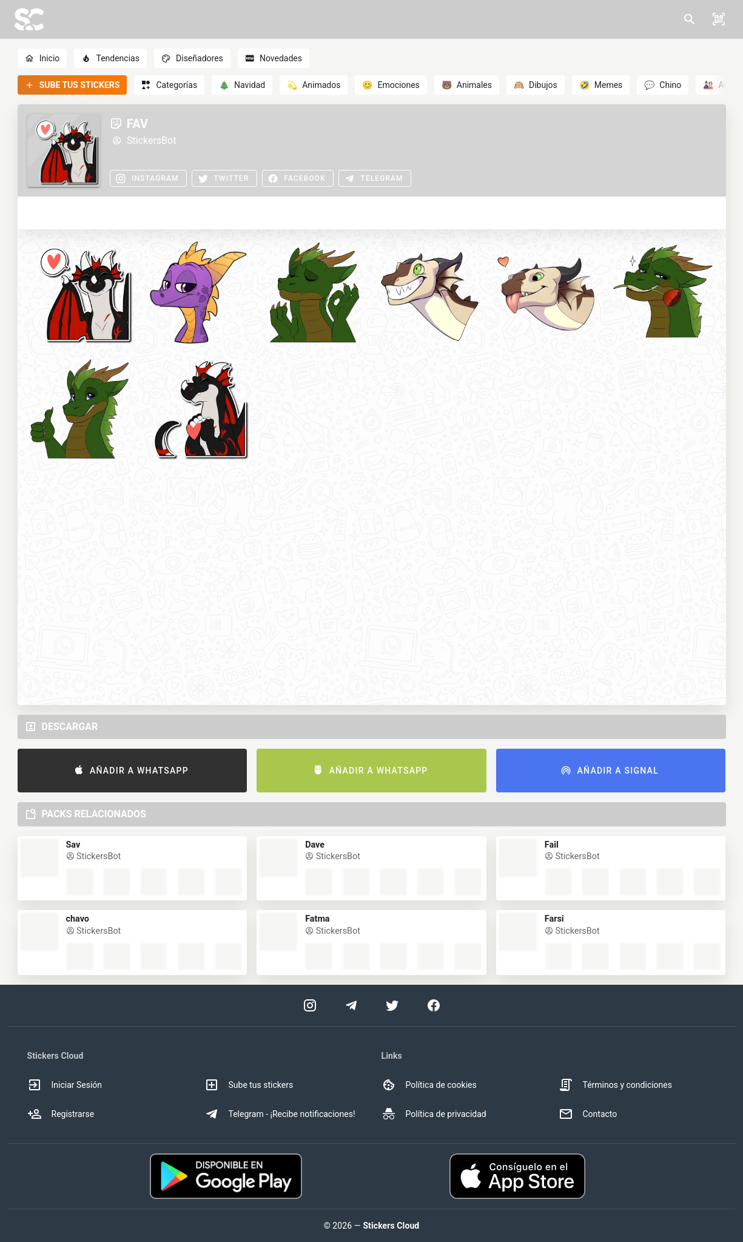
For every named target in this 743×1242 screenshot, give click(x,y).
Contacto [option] (588, 1114)
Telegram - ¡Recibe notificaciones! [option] (279, 1114)
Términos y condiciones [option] (615, 1085)
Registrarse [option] (61, 1114)
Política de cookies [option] (429, 1085)
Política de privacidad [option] (434, 1114)
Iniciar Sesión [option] (65, 1085)
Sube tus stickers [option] (249, 1085)
